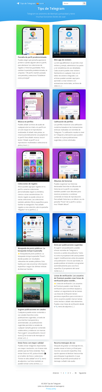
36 (75, 372)
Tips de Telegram (25, 3)
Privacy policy (51, 387)
